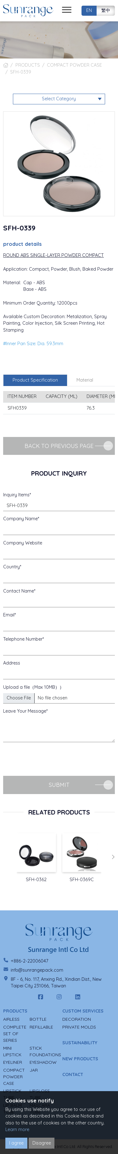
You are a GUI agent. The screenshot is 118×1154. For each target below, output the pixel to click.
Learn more (17, 1129)
